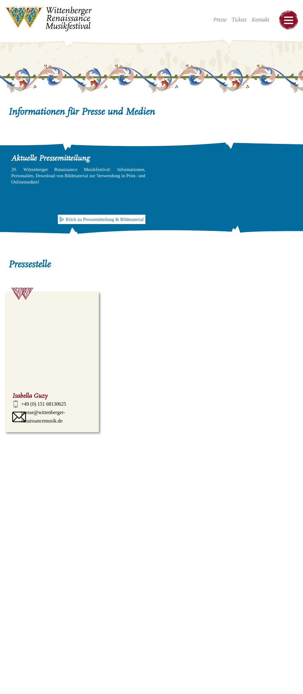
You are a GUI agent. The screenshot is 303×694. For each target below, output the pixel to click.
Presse (219, 20)
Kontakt (260, 20)
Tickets (238, 20)
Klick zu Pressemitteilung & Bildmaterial (105, 219)
